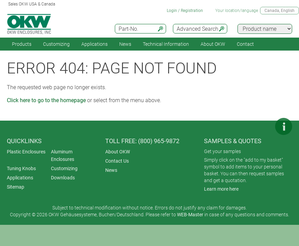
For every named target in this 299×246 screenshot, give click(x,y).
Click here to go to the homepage (46, 100)
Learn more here (221, 189)
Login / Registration (185, 10)
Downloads (63, 177)
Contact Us (117, 161)
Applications (94, 44)
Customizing (56, 44)
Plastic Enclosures (26, 151)
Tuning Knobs (21, 168)
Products (21, 44)
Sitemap (15, 187)
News (125, 44)
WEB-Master (190, 214)
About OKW (117, 151)
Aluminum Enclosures (62, 155)
